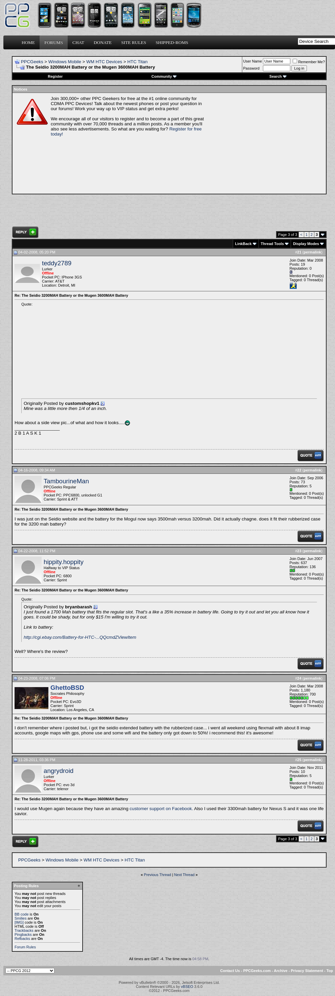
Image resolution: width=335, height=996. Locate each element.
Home (28, 42)
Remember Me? (309, 62)
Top (330, 971)
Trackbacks (24, 930)
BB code (22, 914)
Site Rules (133, 42)
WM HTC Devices (104, 61)
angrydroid (58, 770)
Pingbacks (23, 934)
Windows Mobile (64, 61)
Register (55, 76)
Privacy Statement (307, 971)
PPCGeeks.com (257, 971)
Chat (78, 42)
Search (278, 76)
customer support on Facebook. (161, 808)
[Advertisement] (266, 143)
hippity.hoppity (64, 561)
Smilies (20, 918)
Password (251, 68)
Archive (280, 971)
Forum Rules (25, 947)
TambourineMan (66, 481)
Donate (103, 42)
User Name (252, 61)
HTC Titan (137, 61)
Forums (53, 42)
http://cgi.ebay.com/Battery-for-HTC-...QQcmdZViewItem (80, 637)
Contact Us (230, 971)
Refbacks (22, 939)
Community (164, 76)
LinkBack (243, 244)
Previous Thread (157, 875)
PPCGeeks (32, 61)
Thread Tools (272, 244)
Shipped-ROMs (172, 42)
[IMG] (19, 922)
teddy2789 (56, 263)
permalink (312, 252)
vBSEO (187, 987)
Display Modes (306, 244)
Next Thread (184, 875)
